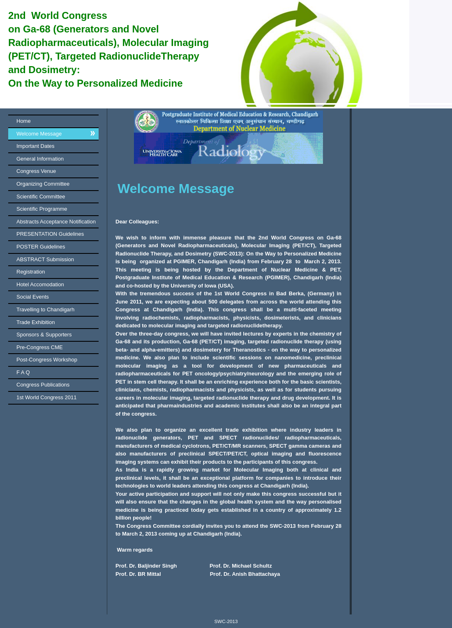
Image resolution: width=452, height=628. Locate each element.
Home (23, 121)
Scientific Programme (41, 209)
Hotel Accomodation (40, 284)
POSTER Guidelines (40, 247)
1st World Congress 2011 (46, 397)
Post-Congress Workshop (46, 360)
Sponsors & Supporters (43, 334)
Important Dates (35, 146)
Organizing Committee (42, 184)
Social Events (32, 297)
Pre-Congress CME (39, 347)
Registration (30, 272)
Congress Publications (42, 385)
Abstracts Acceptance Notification (56, 222)
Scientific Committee (40, 196)
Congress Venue (36, 171)
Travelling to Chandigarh (45, 309)
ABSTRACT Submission (45, 259)
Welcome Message (39, 134)
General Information (40, 159)
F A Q (23, 372)
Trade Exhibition (35, 322)
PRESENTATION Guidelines (50, 234)
